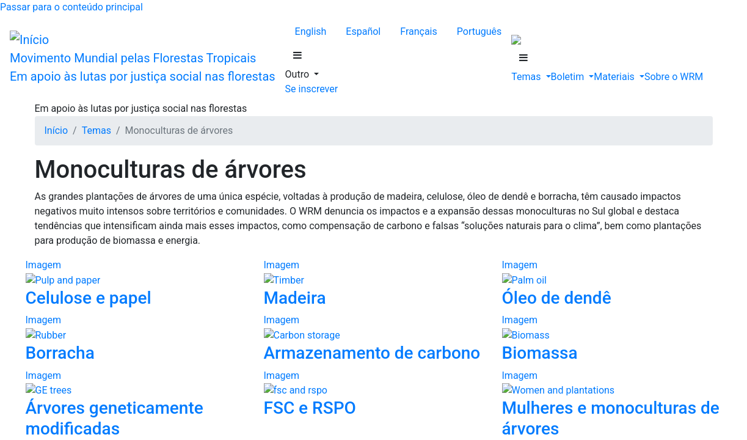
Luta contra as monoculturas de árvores (155, 259)
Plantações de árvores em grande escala (155, 358)
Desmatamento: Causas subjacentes (123, 380)
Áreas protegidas (111, 424)
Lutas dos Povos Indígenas (130, 292)
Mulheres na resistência (124, 281)
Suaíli (65, 152)
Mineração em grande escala (134, 347)
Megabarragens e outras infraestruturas (154, 336)
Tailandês (72, 163)
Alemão (69, 97)
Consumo (96, 402)
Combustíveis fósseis (119, 369)
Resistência (76, 237)
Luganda (71, 130)
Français (82, 54)
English (20, 54)
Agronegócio (103, 314)
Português (119, 54)
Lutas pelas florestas (118, 248)
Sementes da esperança (123, 270)
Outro (40, 86)
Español (51, 54)
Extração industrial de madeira (138, 325)
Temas (42, 226)
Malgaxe (71, 141)
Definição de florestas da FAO (137, 391)
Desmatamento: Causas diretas (113, 303)
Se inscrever (29, 183)
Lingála (69, 119)
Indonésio (73, 108)
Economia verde (110, 413)
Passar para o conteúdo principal (68, 10)
